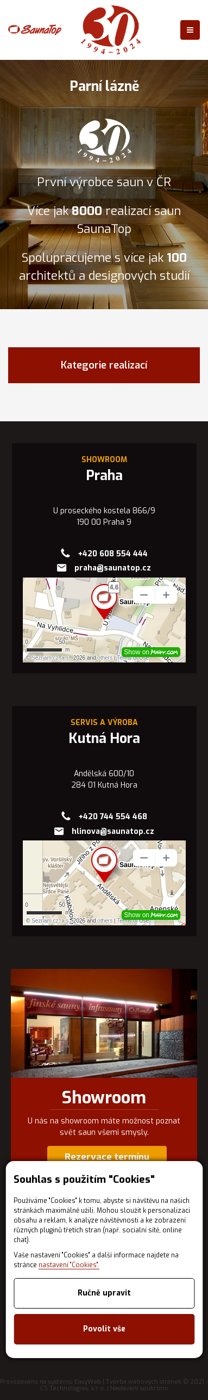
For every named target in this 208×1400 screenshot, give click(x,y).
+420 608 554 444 (113, 554)
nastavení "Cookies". (69, 1265)
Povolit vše (104, 1329)
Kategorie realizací (104, 365)
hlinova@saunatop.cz (113, 831)
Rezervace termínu (107, 1157)
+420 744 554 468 (112, 817)
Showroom (104, 1098)
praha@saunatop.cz (112, 568)
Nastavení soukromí (139, 1388)
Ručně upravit (104, 1293)
